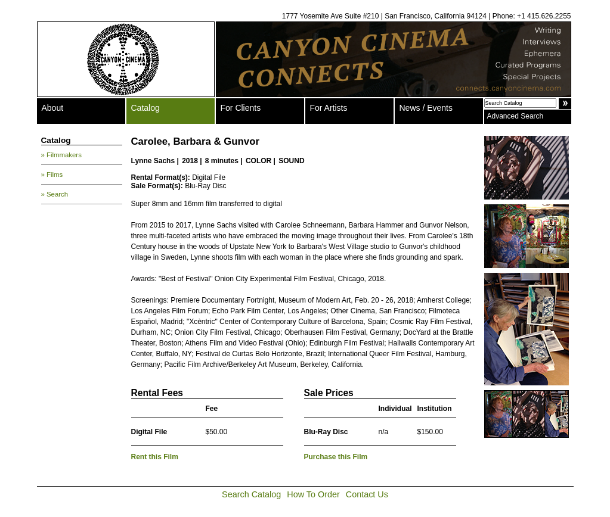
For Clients (241, 108)
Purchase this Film (336, 457)
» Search (55, 194)
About (53, 108)
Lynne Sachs (153, 161)
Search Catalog (251, 494)
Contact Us (367, 494)
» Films (52, 174)
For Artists (329, 108)
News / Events (426, 108)
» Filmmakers (61, 154)
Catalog (145, 108)
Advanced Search (515, 116)
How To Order (313, 494)
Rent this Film (154, 457)
